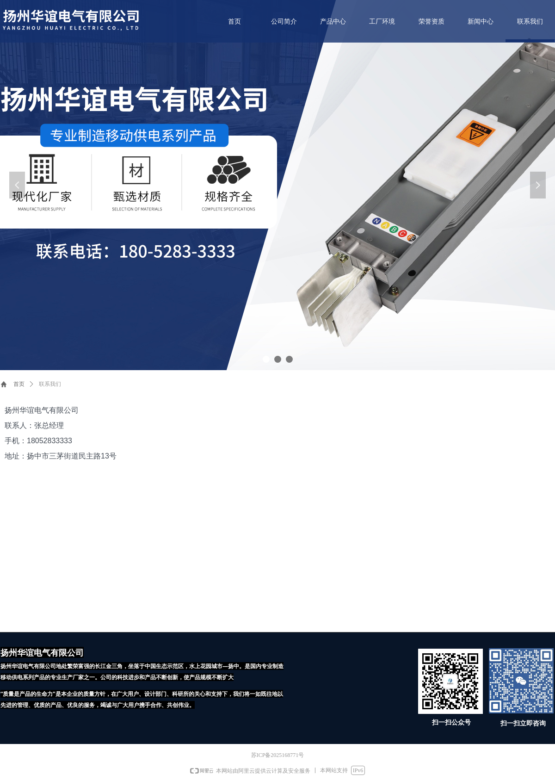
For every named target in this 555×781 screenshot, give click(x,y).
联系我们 (50, 384)
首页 (19, 384)
